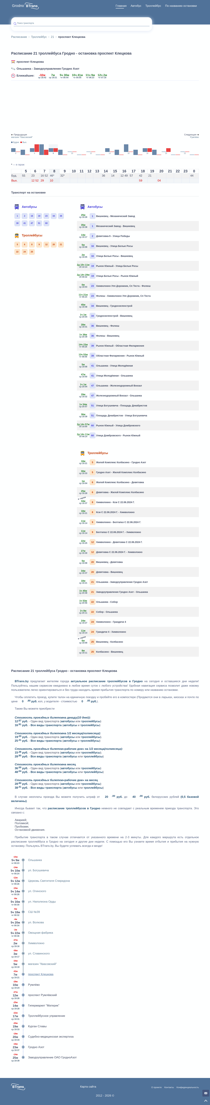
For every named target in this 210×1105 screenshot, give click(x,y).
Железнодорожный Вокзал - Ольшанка (110, 395)
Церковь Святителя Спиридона (40, 881)
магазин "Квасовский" (34, 964)
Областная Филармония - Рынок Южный (111, 356)
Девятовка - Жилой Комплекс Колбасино (111, 492)
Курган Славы (29, 1026)
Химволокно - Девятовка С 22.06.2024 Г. (111, 542)
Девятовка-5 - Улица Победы (104, 236)
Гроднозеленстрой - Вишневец (105, 316)
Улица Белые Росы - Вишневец (106, 256)
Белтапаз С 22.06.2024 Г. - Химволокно (110, 532)
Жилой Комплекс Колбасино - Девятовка (111, 482)
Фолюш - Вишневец (99, 336)
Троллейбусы (28, 235)
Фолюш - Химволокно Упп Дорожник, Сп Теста (115, 296)
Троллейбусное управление (38, 1016)
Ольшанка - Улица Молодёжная (106, 366)
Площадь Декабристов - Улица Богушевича (113, 415)
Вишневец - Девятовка (101, 562)
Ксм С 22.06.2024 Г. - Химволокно (107, 512)
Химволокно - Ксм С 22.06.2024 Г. (107, 502)
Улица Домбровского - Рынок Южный (109, 435)
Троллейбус (153, 5)
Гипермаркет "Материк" (35, 1006)
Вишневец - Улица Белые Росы (106, 246)
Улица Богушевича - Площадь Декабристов (113, 405)
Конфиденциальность (188, 1087)
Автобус (136, 5)
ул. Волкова (27, 922)
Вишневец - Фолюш (99, 326)
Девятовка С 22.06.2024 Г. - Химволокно (111, 552)
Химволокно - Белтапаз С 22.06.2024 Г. (110, 522)
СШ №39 (25, 912)
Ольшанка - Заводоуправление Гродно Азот (48, 68)
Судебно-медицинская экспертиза (42, 1037)
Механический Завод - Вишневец (107, 226)
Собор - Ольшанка (98, 612)
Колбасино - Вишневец (101, 652)
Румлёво (25, 985)
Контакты (169, 1087)
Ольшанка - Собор (98, 602)
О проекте (156, 1087)
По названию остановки (181, 5)
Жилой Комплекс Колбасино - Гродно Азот (112, 462)
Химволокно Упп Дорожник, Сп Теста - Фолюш (115, 286)
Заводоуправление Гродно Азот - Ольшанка (113, 592)
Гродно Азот (27, 1047)
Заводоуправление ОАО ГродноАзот (44, 1057)
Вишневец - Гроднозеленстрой (105, 306)
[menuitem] (121, 6)
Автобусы (25, 206)
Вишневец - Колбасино (101, 641)
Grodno (18, 6)
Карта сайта (88, 1086)
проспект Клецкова (30, 61)
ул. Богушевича (30, 870)
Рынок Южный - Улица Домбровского (109, 425)
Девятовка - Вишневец (101, 572)
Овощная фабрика (32, 933)
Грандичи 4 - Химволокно (102, 632)
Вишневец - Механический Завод (107, 216)
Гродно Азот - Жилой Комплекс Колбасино (112, 472)
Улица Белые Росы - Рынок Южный (108, 276)
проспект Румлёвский (34, 995)
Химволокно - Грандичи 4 (102, 622)
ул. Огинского (28, 891)
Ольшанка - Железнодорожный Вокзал (110, 385)
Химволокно (27, 943)
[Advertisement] (105, 107)
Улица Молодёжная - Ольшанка (106, 376)
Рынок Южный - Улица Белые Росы (108, 266)
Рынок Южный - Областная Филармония (111, 346)
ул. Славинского (30, 953)
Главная (121, 5)
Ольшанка (26, 860)
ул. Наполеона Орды (33, 902)
